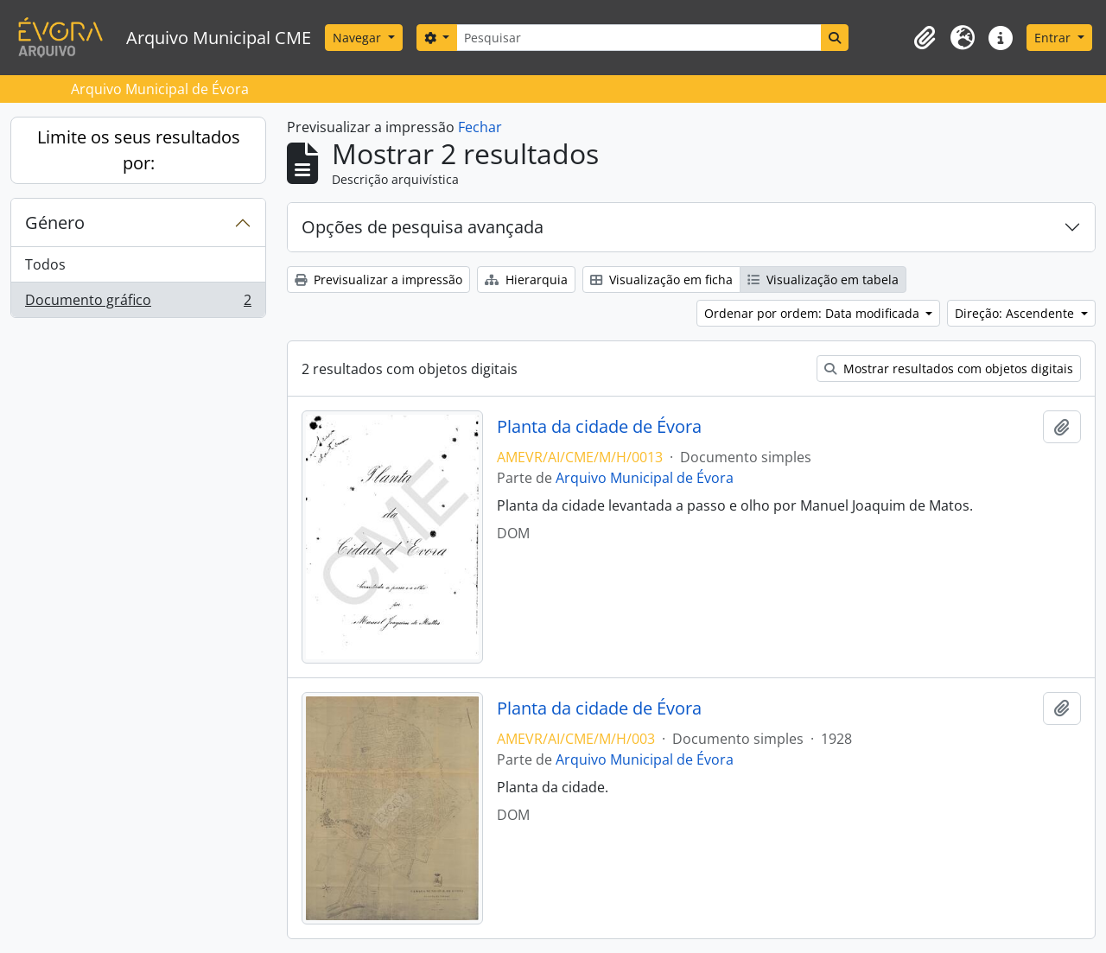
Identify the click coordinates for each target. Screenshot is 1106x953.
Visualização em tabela (823, 279)
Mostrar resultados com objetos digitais (948, 368)
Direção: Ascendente (1016, 313)
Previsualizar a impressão (378, 279)
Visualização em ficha (661, 279)
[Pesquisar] (638, 37)
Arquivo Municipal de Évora (645, 477)
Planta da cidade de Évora (599, 426)
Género (55, 222)
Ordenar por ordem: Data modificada (813, 313)
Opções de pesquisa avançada (422, 226)
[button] (925, 38)
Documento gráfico (137, 303)
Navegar (359, 37)
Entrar (1054, 37)
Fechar (480, 127)
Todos (45, 264)
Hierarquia (526, 279)
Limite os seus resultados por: (138, 150)
